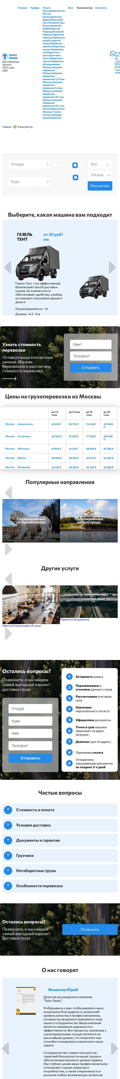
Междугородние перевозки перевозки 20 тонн (53, 102)
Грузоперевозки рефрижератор (52, 27)
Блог (71, 7)
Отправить (91, 367)
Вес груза (62, 165)
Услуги (47, 7)
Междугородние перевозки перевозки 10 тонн (53, 93)
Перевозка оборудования (53, 62)
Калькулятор (84, 7)
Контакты (101, 7)
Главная (22, 7)
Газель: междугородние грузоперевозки (52, 114)
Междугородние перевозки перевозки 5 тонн (53, 84)
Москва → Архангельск (19, 423)
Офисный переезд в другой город (21, 625)
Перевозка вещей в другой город (54, 40)
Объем (60, 177)
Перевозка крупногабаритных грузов (54, 46)
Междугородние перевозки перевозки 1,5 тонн (53, 76)
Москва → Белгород (17, 448)
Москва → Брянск (15, 457)
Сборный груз (56, 22)
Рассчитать (100, 186)
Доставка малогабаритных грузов (53, 58)
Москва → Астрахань (17, 436)
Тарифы (35, 7)
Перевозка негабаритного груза (53, 52)
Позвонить (90, 929)
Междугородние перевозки (52, 69)
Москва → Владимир (17, 467)
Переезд (47, 31)
